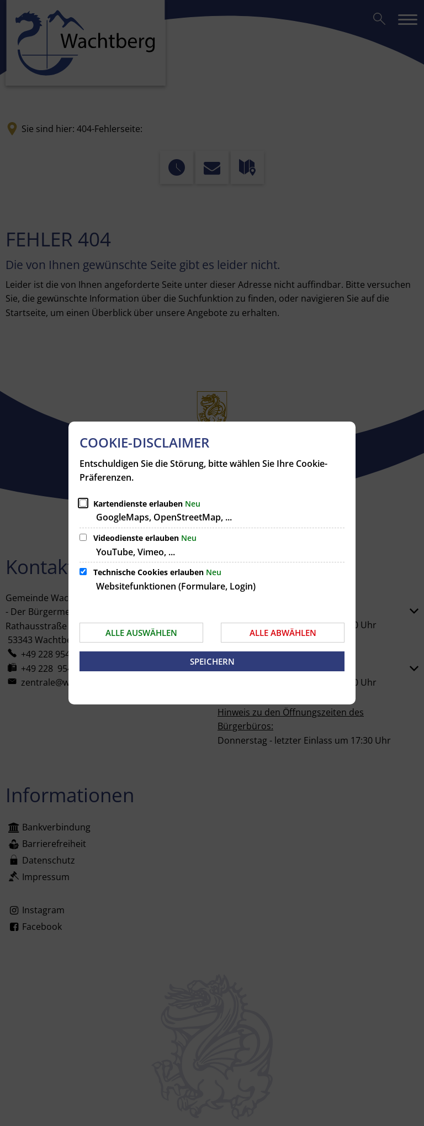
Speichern (212, 661)
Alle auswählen (141, 632)
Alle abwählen (283, 632)
